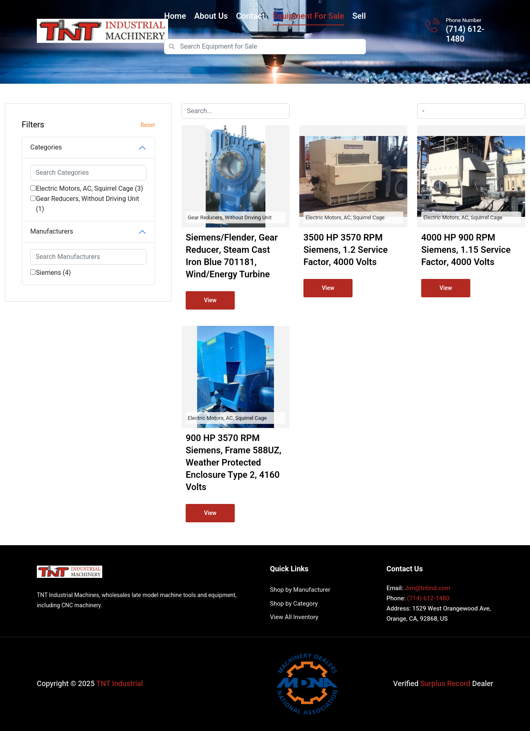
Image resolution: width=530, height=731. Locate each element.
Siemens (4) (53, 273)
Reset (148, 125)
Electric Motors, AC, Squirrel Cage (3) (89, 189)
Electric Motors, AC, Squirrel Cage (344, 217)
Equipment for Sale (308, 16)
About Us (211, 16)
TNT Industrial (120, 683)
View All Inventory (294, 617)
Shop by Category (294, 603)
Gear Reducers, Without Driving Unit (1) (87, 204)
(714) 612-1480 (465, 34)
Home (175, 16)
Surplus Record (445, 683)
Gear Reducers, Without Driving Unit (230, 217)
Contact (250, 16)
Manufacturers (51, 231)
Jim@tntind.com (427, 588)
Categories (46, 147)
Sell (359, 16)
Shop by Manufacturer (300, 589)
